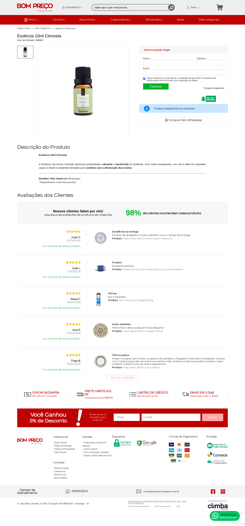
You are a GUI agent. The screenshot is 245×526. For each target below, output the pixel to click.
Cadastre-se (59, 471)
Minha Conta (60, 474)
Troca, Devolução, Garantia (96, 452)
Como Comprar (91, 449)
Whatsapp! (74, 178)
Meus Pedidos (60, 478)
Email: (146, 68)
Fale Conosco (60, 452)
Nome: (146, 58)
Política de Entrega (62, 446)
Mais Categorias (43, 28)
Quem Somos (60, 442)
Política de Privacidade (64, 449)
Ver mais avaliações (122, 377)
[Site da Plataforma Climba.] (218, 505)
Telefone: (201, 58)
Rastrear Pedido (61, 468)
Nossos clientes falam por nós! (97, 455)
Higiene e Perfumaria (65, 28)
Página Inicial (24, 28)
